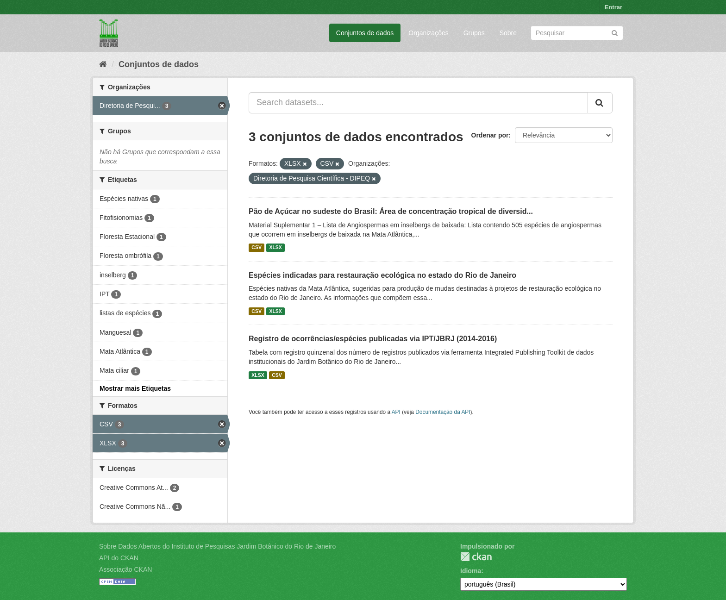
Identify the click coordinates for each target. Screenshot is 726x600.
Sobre (508, 33)
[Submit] (615, 32)
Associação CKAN (125, 569)
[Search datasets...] (418, 102)
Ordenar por (490, 135)
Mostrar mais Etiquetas (135, 388)
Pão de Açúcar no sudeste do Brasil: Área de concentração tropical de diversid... (391, 211)
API (396, 412)
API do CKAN (118, 558)
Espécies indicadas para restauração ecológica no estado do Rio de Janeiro (382, 275)
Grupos (474, 33)
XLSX (275, 247)
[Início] (103, 64)
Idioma (470, 571)
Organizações (428, 33)
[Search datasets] (577, 32)
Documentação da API (442, 412)
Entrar (613, 7)
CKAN (476, 557)
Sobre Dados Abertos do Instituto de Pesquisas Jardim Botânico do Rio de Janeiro (217, 546)
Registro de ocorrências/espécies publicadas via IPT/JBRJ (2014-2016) (373, 339)
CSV (256, 247)
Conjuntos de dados (365, 33)
